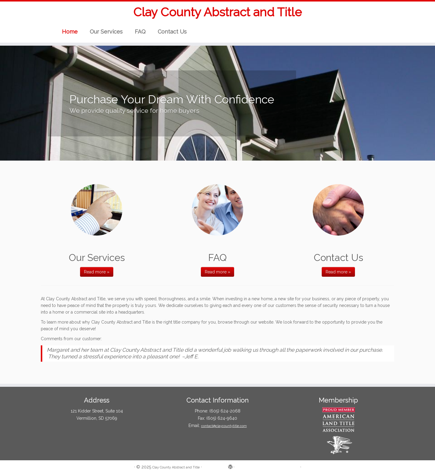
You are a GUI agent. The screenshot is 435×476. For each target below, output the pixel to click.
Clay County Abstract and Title (217, 12)
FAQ (140, 31)
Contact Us (172, 31)
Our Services (106, 31)
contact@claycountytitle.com (224, 426)
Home (70, 31)
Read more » (96, 271)
